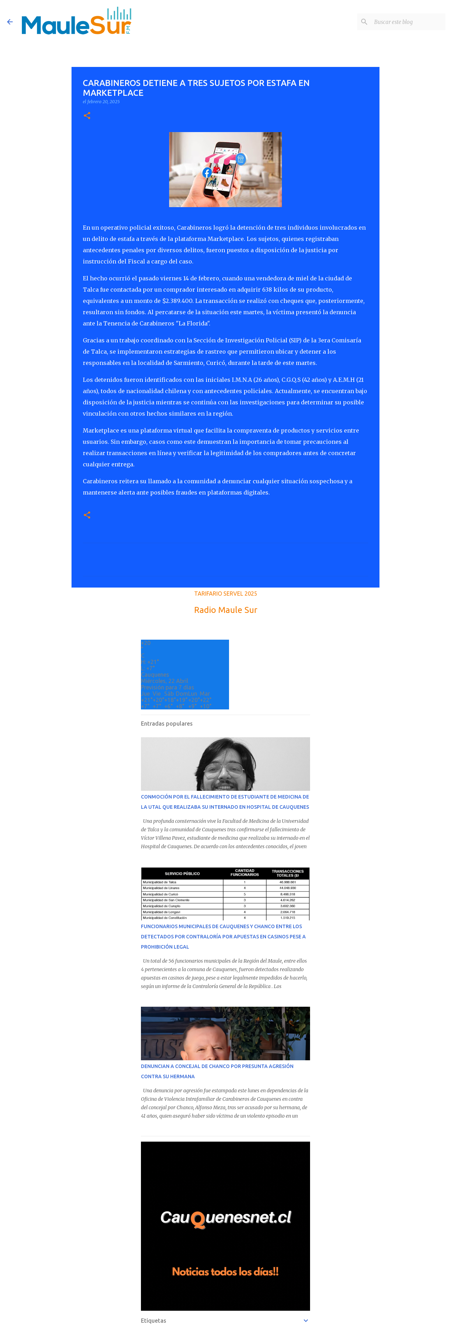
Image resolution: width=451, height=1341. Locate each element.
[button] (87, 116)
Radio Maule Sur (225, 610)
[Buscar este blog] (408, 21)
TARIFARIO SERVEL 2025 (225, 593)
